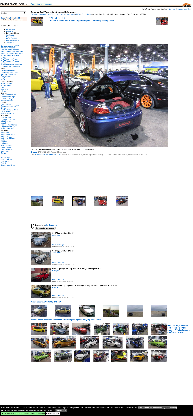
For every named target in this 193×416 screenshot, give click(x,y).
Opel (83, 14)
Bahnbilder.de (10, 29)
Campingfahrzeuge (7, 70)
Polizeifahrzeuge (7, 99)
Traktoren (4, 89)
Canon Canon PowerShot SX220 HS (48, 155)
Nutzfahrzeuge (6, 85)
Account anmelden (183, 9)
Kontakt (39, 4)
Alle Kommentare (51, 225)
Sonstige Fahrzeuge (8, 119)
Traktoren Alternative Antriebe (11, 65)
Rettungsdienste (7, 100)
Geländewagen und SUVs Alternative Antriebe (10, 47)
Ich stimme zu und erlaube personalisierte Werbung (23, 413)
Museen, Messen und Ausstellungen (8, 75)
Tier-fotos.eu (10, 42)
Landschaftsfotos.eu (12, 40)
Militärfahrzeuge (6, 121)
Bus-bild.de (9, 31)
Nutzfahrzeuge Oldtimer (9, 110)
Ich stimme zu (52, 413)
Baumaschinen (6, 84)
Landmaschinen (6, 149)
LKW (2, 87)
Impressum (47, 4)
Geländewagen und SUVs (10, 72)
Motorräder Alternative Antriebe (12, 52)
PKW (78, 14)
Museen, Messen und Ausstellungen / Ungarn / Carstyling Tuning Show (81, 21)
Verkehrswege (6, 147)
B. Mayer (34, 152)
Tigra (89, 14)
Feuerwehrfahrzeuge (8, 95)
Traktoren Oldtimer (7, 114)
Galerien (4, 153)
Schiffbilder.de (10, 35)
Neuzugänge (5, 157)
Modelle (4, 123)
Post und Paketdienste (9, 125)
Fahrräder (4, 144)
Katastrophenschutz (8, 129)
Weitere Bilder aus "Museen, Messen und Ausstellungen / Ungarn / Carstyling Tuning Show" (66, 320)
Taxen (3, 80)
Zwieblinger (56, 235)
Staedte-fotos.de (11, 39)
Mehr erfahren (61, 410)
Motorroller (5, 136)
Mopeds (4, 142)
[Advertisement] (79, 33)
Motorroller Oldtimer (8, 138)
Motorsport (5, 151)
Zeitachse (4, 163)
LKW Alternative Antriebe (10, 50)
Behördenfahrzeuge (8, 97)
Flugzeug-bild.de (11, 37)
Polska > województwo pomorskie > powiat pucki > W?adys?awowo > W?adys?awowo (178, 329)
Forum (33, 4)
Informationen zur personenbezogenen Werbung (157, 408)
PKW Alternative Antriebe (10, 59)
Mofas (3, 140)
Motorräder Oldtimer (8, 134)
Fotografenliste (6, 159)
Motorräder (5, 132)
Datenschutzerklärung (8, 165)
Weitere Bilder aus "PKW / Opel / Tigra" (46, 302)
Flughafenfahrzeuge (8, 127)
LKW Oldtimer (6, 104)
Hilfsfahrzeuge (6, 117)
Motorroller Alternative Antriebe (12, 53)
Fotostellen (5, 161)
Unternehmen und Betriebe (10, 67)
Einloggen (172, 9)
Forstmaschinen (6, 146)
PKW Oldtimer (6, 112)
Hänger (3, 91)
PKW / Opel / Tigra (57, 18)
